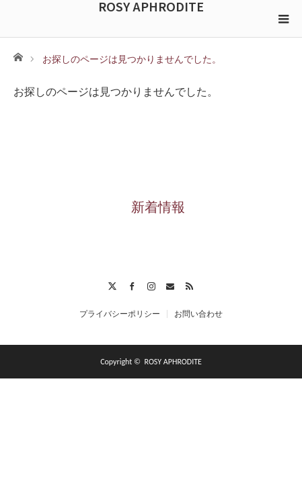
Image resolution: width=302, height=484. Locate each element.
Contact (170, 284)
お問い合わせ (198, 314)
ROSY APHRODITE (151, 6)
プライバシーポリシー (119, 314)
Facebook (131, 284)
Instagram (151, 284)
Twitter (112, 284)
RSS (189, 284)
